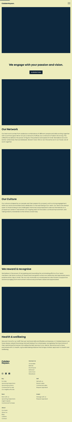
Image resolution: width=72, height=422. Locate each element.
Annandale (32, 363)
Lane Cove (32, 371)
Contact (4, 418)
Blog (3, 414)
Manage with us (41, 396)
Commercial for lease (8, 403)
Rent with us (5, 396)
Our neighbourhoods (8, 389)
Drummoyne (32, 367)
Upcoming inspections (8, 383)
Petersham (32, 374)
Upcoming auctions (8, 385)
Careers (4, 416)
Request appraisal (42, 387)
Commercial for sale (8, 387)
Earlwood (31, 369)
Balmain (31, 365)
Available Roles (36, 72)
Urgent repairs (6, 401)
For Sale (4, 381)
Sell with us (39, 381)
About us (4, 412)
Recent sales (40, 383)
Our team (4, 410)
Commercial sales (41, 385)
